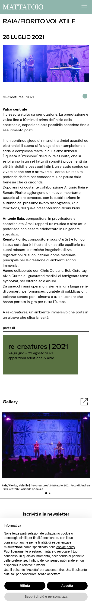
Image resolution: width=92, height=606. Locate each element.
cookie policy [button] (65, 547)
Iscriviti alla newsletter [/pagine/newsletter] (46, 513)
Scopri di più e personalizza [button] (46, 596)
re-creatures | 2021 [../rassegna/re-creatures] (38, 346)
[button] (83, 5)
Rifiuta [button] (25, 585)
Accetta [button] (67, 585)
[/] (23, 6)
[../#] (85, 99)
